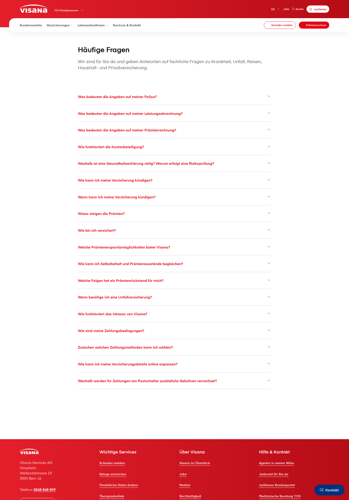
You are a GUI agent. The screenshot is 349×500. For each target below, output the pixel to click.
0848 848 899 (44, 489)
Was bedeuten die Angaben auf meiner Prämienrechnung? (174, 129)
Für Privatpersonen (66, 10)
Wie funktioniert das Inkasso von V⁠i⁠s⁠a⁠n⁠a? (174, 313)
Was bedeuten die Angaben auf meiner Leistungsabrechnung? (174, 113)
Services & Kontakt (127, 25)
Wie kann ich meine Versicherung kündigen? (174, 179)
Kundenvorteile (31, 25)
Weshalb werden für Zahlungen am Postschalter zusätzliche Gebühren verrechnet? (174, 380)
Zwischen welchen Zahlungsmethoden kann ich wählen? (174, 347)
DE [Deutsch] (273, 9)
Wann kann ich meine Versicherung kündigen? (174, 196)
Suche (298, 9)
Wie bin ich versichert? (174, 230)
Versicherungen (60, 25)
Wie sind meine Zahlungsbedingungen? (174, 330)
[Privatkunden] (33, 8)
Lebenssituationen (93, 25)
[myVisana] (318, 9)
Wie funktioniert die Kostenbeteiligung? (174, 146)
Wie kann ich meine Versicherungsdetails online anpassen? (174, 363)
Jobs (286, 9)
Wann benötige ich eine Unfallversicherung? (174, 296)
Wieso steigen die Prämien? (174, 213)
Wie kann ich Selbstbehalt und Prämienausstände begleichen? (174, 263)
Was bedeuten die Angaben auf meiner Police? (174, 96)
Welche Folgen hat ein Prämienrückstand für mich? (174, 280)
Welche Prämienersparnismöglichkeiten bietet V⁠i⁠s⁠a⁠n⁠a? (174, 246)
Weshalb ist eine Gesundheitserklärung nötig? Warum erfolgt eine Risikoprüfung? (174, 163)
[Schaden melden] (280, 25)
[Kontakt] (329, 490)
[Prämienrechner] (314, 25)
